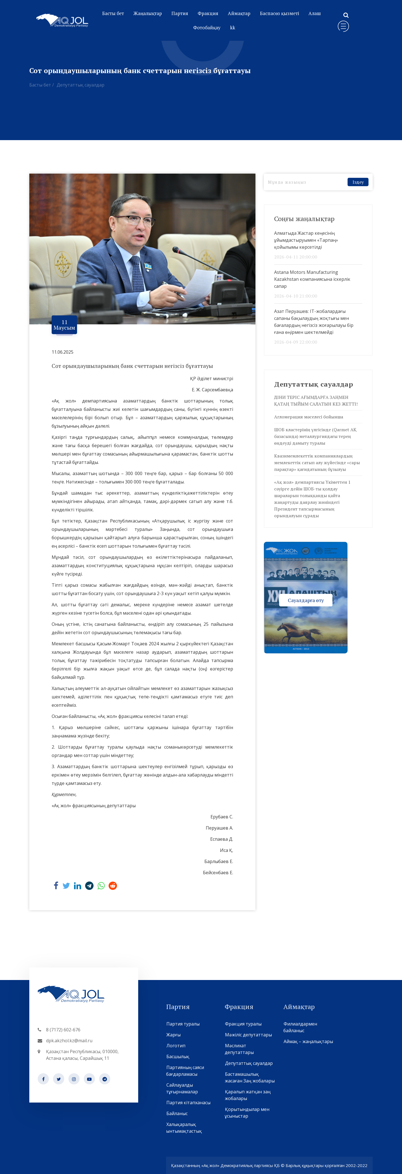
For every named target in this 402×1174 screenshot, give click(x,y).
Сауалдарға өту (306, 599)
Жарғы (173, 1035)
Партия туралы (183, 1024)
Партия (179, 13)
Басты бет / (41, 85)
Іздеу (358, 182)
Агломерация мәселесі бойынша (308, 417)
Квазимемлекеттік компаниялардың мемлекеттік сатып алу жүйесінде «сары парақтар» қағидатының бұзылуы (317, 462)
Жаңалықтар (147, 13)
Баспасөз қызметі (279, 13)
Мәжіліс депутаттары (248, 1035)
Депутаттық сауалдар (80, 85)
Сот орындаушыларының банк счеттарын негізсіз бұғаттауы (132, 366)
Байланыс (177, 1113)
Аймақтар (239, 13)
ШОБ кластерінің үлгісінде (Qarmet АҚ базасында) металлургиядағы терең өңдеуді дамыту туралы (315, 436)
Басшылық (177, 1056)
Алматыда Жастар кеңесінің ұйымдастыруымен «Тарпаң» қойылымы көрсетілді (306, 240)
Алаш (314, 13)
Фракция (208, 13)
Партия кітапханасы (188, 1102)
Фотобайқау (207, 27)
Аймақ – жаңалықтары (308, 1041)
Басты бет (113, 13)
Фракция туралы (243, 1024)
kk (232, 27)
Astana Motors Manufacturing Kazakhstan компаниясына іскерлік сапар (312, 279)
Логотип (175, 1046)
